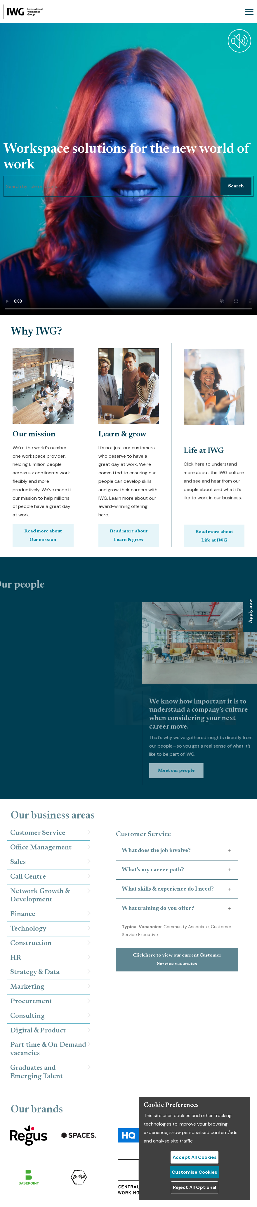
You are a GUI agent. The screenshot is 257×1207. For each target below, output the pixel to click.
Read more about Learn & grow (128, 515)
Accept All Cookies (195, 1157)
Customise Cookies (194, 1172)
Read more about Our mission (43, 539)
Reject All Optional (194, 1187)
